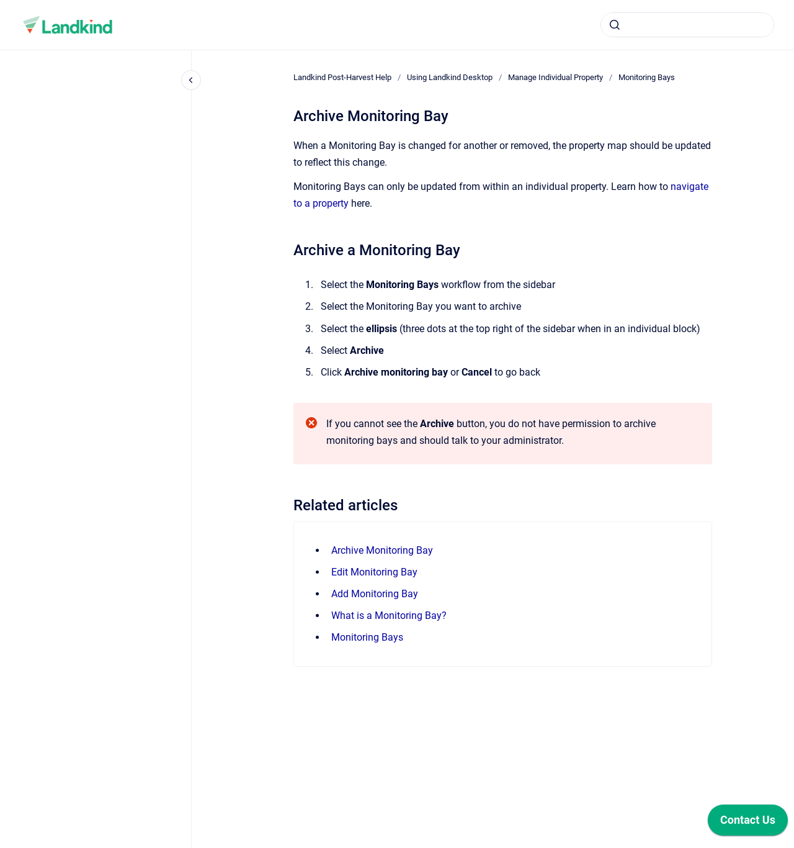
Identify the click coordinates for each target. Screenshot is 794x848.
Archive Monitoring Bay (382, 550)
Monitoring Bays (646, 77)
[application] (748, 823)
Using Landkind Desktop (450, 77)
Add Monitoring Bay (374, 594)
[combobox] (687, 25)
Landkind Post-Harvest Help (342, 77)
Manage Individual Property (555, 77)
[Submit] (615, 25)
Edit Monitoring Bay (374, 572)
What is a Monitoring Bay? (389, 615)
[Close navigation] (191, 80)
